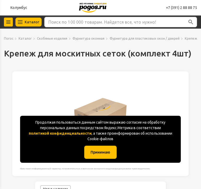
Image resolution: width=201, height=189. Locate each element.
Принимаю (100, 152)
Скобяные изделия (52, 38)
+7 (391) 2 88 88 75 (181, 8)
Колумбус (18, 8)
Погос (8, 38)
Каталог (25, 38)
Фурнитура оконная (88, 38)
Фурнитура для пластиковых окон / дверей (145, 38)
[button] (191, 22)
